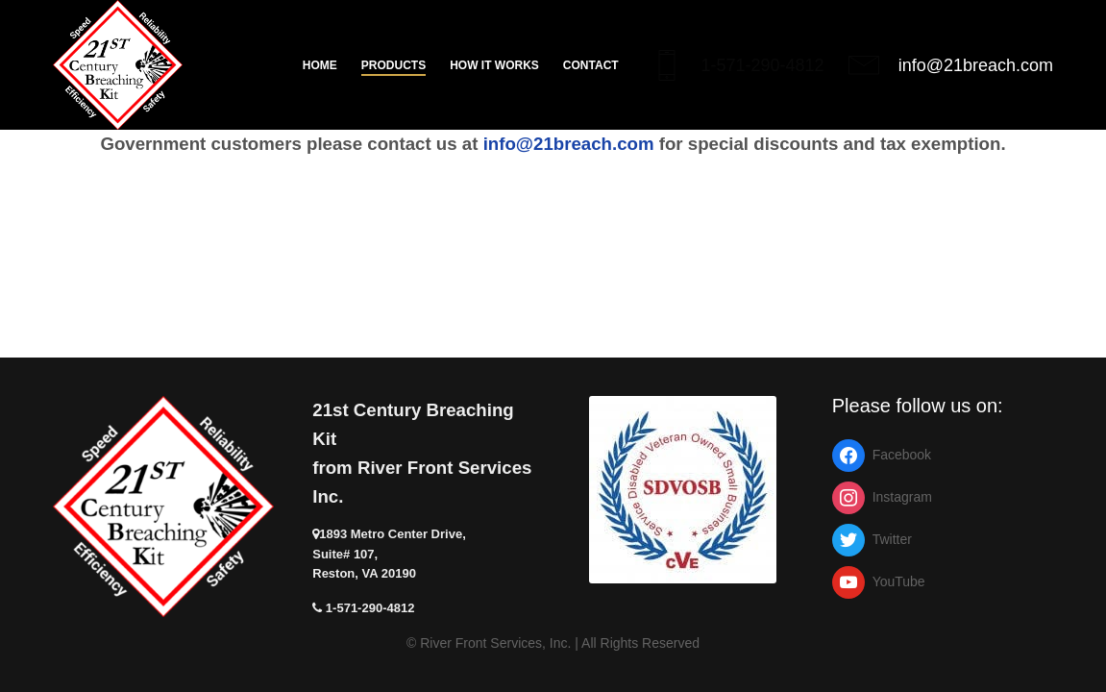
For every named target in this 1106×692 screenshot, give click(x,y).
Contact (591, 65)
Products (393, 65)
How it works (494, 65)
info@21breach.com (975, 65)
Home (320, 65)
